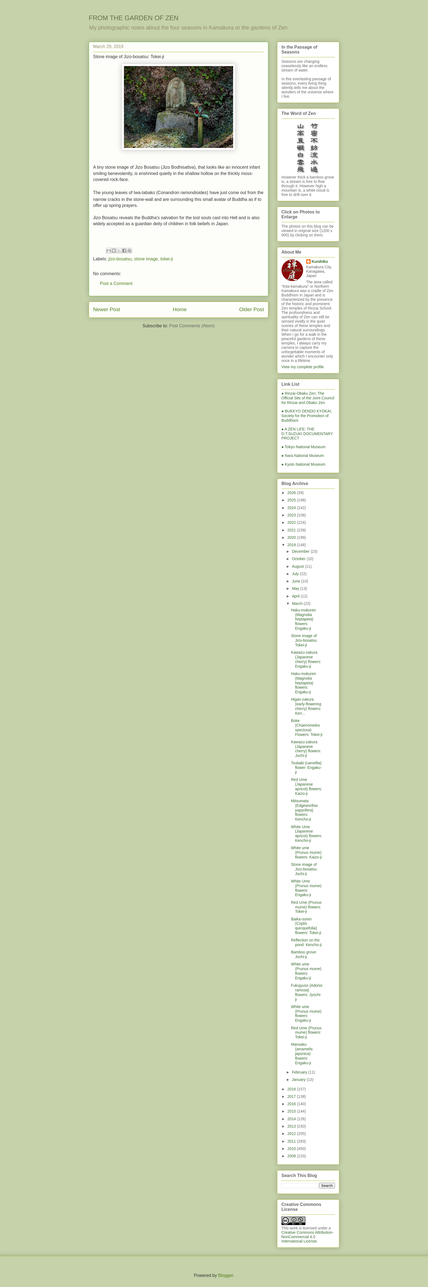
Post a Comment (116, 283)
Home (180, 309)
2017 (292, 1096)
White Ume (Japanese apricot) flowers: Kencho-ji (306, 834)
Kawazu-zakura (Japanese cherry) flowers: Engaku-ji (306, 659)
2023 (292, 515)
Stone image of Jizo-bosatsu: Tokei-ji (304, 640)
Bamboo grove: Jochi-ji (304, 954)
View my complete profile (302, 367)
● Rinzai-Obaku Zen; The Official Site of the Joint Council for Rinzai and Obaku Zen (307, 398)
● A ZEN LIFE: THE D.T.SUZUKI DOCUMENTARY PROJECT (307, 434)
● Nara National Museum (302, 455)
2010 (292, 1148)
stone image (146, 259)
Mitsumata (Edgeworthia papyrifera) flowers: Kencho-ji (304, 810)
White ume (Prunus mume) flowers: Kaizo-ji (306, 852)
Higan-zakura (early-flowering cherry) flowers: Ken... (306, 706)
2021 (292, 530)
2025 (292, 500)
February (300, 1072)
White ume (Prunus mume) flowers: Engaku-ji (306, 971)
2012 (292, 1133)
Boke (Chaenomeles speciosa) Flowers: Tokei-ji (306, 727)
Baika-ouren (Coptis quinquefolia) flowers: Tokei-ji (306, 926)
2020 (292, 537)
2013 (292, 1126)
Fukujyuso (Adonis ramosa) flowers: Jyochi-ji (306, 992)
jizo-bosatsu (120, 259)
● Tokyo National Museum (303, 447)
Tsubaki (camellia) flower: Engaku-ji (306, 767)
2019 (292, 545)
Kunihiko (320, 261)
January (299, 1079)
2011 (292, 1141)
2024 (292, 508)
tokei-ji (166, 259)
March (298, 603)
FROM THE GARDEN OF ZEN (134, 18)
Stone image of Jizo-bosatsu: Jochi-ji (304, 869)
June (296, 581)
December (301, 551)
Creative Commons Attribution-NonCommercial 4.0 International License (307, 1236)
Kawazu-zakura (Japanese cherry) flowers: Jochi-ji (306, 749)
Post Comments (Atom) (192, 326)
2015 (292, 1111)
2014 (292, 1119)
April (296, 596)
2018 (292, 1089)
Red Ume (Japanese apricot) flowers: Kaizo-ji (306, 786)
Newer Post (106, 309)
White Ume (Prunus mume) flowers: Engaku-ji (306, 888)
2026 (292, 493)
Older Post (251, 309)
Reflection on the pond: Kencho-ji (306, 942)
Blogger (225, 1275)
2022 (292, 522)
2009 (292, 1156)
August (298, 566)
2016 (292, 1104)
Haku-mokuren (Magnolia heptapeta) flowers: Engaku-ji (303, 619)
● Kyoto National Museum (303, 464)
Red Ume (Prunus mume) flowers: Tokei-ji (306, 907)
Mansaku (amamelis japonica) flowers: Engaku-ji (302, 1053)
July (296, 574)
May (296, 588)
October (299, 559)
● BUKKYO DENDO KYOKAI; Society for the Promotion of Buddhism (306, 416)
